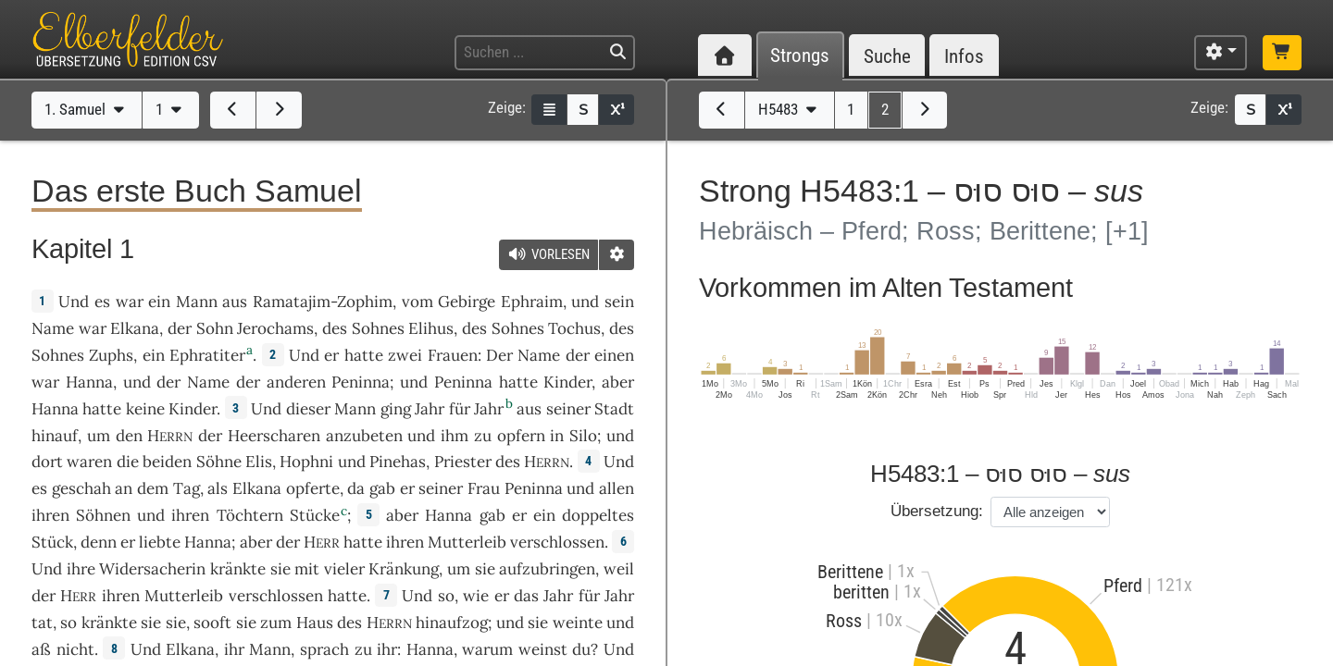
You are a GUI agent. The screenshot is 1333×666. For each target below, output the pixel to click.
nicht (75, 649)
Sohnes (378, 328)
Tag (186, 488)
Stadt (614, 409)
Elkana (134, 328)
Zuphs (111, 355)
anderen (296, 382)
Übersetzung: (937, 511)
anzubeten (364, 436)
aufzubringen (547, 569)
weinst (542, 649)
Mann (197, 301)
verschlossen (557, 542)
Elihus (431, 328)
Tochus (574, 328)
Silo (583, 436)
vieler (344, 569)
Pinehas (397, 461)
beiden (167, 461)
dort (47, 461)
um (458, 569)
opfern (521, 436)
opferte (313, 488)
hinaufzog (452, 622)
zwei (405, 355)
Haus (314, 622)
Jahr (429, 409)
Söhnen (103, 515)
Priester (463, 461)
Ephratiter (207, 355)
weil (619, 569)
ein (159, 301)
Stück (52, 542)
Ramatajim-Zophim (322, 301)
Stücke (315, 515)
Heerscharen (274, 436)
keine (145, 409)
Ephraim (532, 301)
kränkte (238, 569)
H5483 (789, 109)
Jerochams (275, 328)
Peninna (360, 382)
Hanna (89, 382)
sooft (212, 622)
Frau (483, 488)
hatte (518, 382)
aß (41, 649)
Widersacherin (152, 569)
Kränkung (403, 569)
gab (382, 488)
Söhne (219, 461)
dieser (308, 409)
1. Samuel (86, 109)
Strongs (799, 56)
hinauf (54, 436)
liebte (160, 542)
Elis (258, 461)
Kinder (567, 382)
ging (395, 409)
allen (616, 488)
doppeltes (598, 515)
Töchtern (250, 515)
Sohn (214, 328)
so (446, 596)
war (129, 301)
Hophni (306, 461)
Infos (964, 56)
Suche (887, 56)
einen (614, 355)
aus (234, 301)
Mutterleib (467, 542)
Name (52, 328)
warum (487, 649)
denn (99, 542)
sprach (324, 649)
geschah (81, 488)
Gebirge (466, 301)
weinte (578, 622)
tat (42, 622)
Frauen (453, 355)
